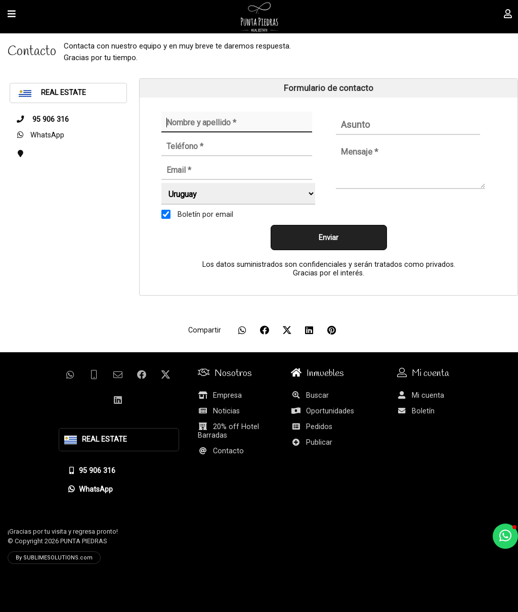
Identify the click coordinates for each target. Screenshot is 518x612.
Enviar (328, 237)
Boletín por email (205, 214)
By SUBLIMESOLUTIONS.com (54, 557)
